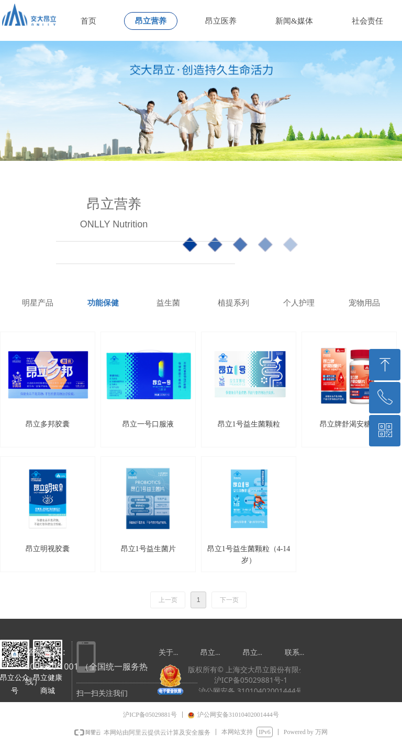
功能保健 (103, 303)
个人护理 (299, 303)
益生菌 (168, 303)
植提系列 (233, 303)
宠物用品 (364, 303)
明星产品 (37, 303)
